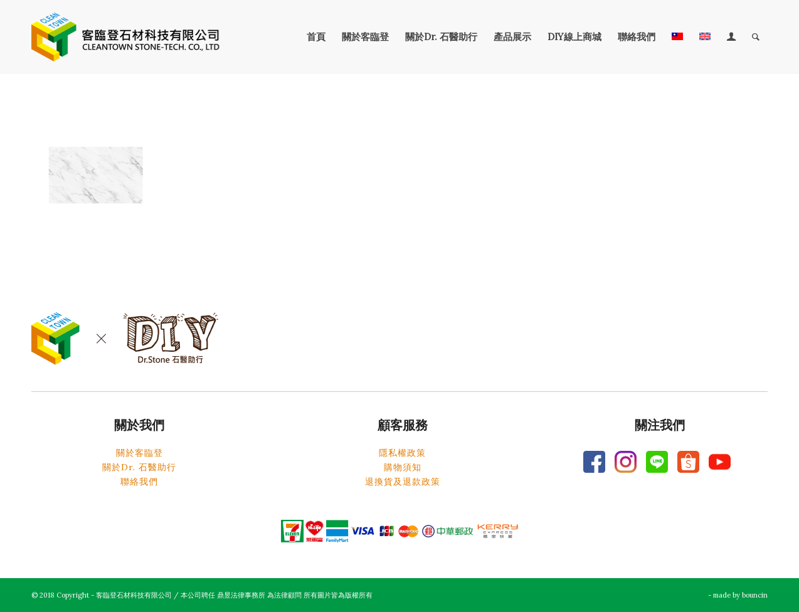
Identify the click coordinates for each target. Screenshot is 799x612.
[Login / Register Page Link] (731, 37)
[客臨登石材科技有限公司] (125, 37)
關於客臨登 (139, 452)
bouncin (755, 595)
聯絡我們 (139, 481)
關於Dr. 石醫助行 (139, 467)
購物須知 (402, 467)
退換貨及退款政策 (402, 481)
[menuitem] (316, 37)
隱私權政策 (402, 452)
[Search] (756, 37)
